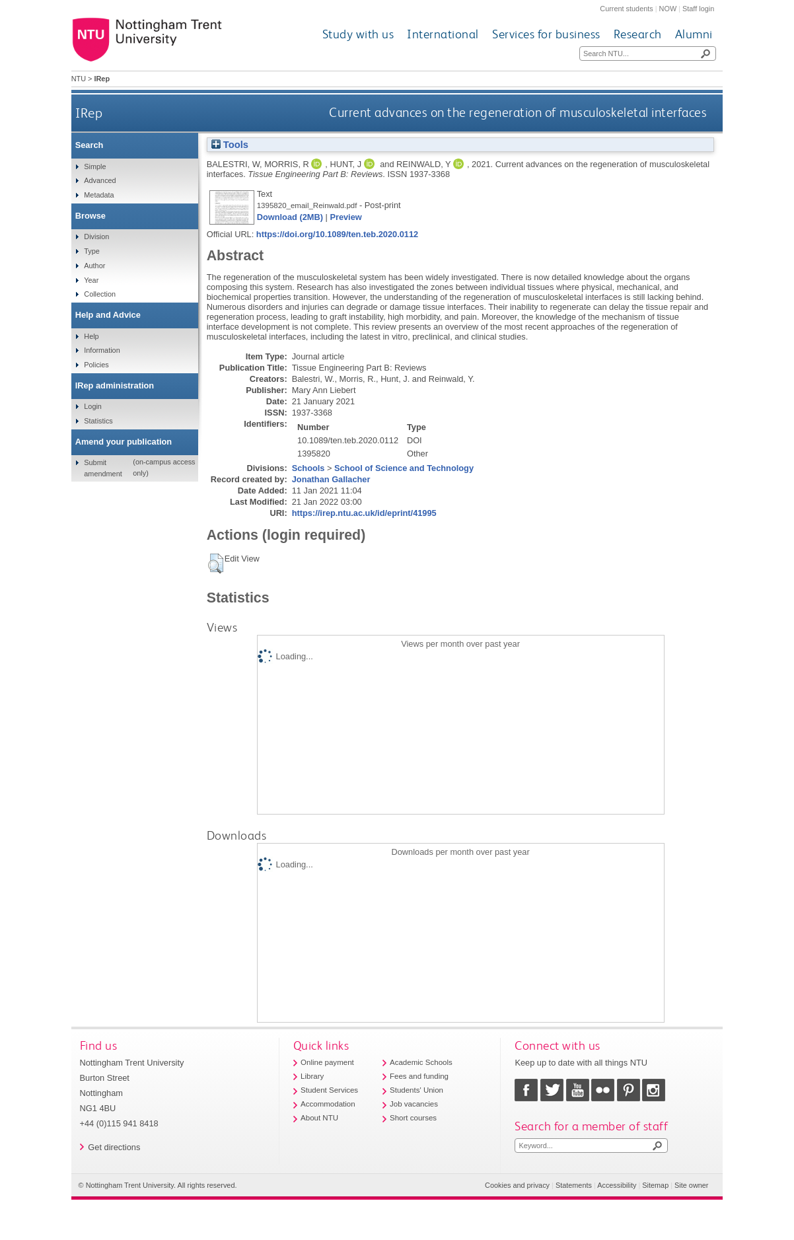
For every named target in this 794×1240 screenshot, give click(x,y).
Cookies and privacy (517, 1185)
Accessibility (616, 1185)
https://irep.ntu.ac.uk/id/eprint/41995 (364, 513)
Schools (308, 468)
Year (91, 280)
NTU (78, 79)
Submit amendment (103, 467)
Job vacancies (414, 1104)
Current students (626, 9)
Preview (345, 217)
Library (312, 1076)
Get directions (114, 1147)
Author (94, 266)
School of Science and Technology (404, 468)
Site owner (691, 1185)
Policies (96, 365)
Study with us (358, 34)
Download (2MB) (290, 217)
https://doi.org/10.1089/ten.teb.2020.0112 (337, 234)
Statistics (98, 421)
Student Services (329, 1090)
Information (102, 350)
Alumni (694, 34)
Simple (95, 166)
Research (638, 34)
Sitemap (655, 1185)
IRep (88, 112)
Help (91, 336)
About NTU (319, 1118)
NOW (668, 9)
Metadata (99, 195)
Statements (574, 1185)
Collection (100, 294)
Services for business (546, 34)
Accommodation (328, 1104)
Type (92, 251)
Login (93, 406)
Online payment (327, 1062)
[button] (215, 563)
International (443, 34)
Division (96, 236)
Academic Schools (421, 1062)
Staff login (698, 9)
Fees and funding (419, 1076)
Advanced (100, 180)
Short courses (413, 1118)
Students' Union (416, 1090)
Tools (229, 144)
